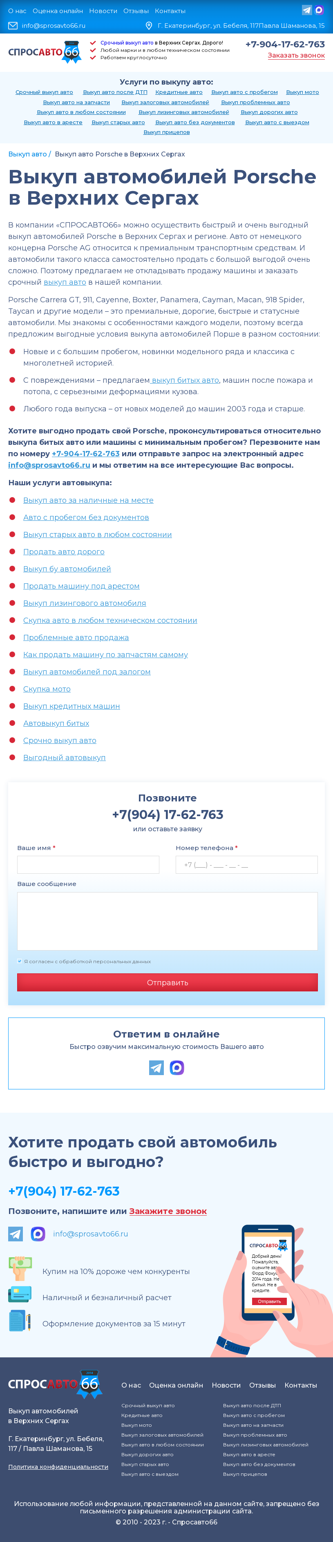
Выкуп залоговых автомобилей (165, 102)
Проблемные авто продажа (76, 637)
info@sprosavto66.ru (53, 25)
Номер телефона (207, 848)
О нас (17, 11)
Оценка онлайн (58, 11)
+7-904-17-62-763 (285, 44)
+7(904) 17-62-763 (64, 1191)
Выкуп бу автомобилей (67, 569)
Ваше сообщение (46, 884)
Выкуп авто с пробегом (244, 92)
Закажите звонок (168, 1211)
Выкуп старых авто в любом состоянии (97, 534)
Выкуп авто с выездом (277, 122)
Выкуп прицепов (166, 132)
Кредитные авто (179, 92)
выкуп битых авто (184, 380)
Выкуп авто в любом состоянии (81, 112)
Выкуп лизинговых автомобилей (184, 112)
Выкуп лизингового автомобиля (84, 603)
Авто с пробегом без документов (86, 517)
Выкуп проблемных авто (255, 102)
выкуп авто (65, 282)
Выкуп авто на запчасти (76, 102)
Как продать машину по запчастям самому (105, 654)
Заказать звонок (296, 55)
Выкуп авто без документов (195, 122)
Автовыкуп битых (56, 723)
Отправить (167, 982)
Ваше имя (36, 848)
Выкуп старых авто (118, 122)
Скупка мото (47, 689)
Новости (103, 11)
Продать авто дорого (64, 551)
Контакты (170, 11)
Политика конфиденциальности (58, 1467)
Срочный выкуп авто (127, 43)
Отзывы (136, 11)
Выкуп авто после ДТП (115, 92)
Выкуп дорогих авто (269, 112)
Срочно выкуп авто (59, 740)
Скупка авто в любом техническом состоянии (110, 620)
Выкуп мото (302, 92)
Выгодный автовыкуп (64, 757)
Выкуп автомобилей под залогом (87, 671)
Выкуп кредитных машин (71, 706)
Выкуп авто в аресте (53, 122)
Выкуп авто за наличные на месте (88, 500)
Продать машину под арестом (81, 586)
